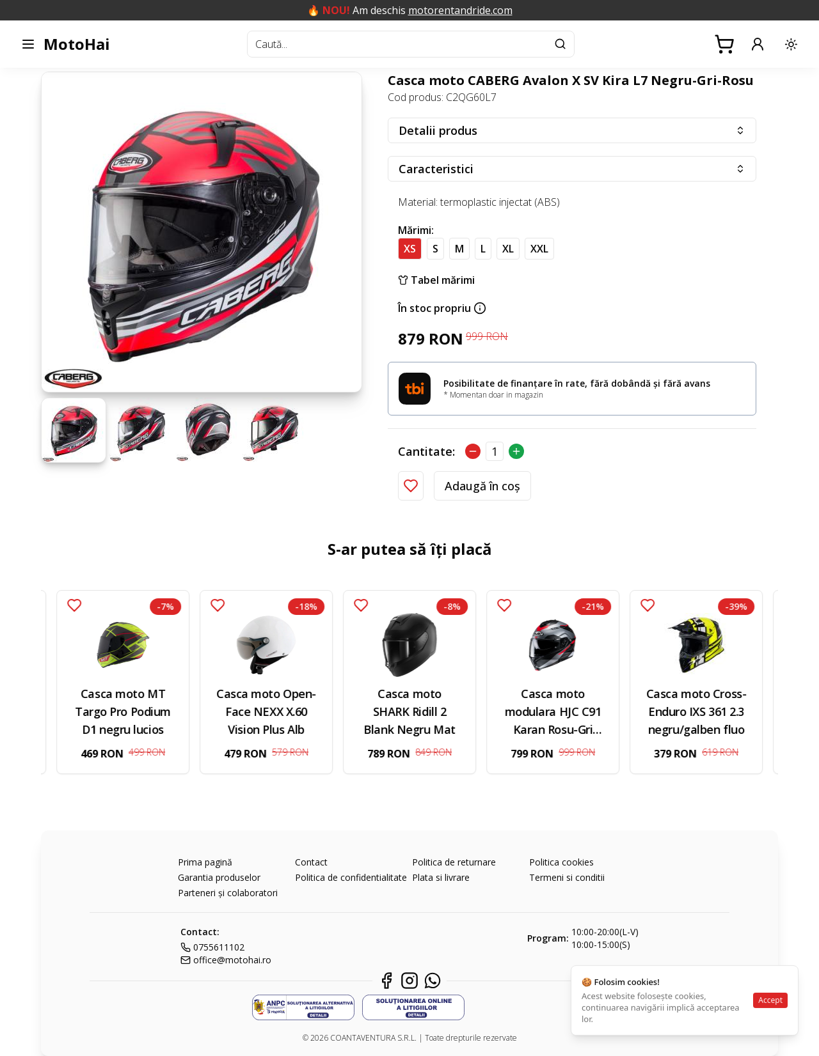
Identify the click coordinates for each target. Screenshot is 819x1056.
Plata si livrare (441, 877)
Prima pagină (205, 862)
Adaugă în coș (482, 485)
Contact (311, 862)
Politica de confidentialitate (351, 877)
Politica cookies (561, 862)
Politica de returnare (454, 862)
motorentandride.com (460, 10)
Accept (770, 1000)
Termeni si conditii (567, 877)
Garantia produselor (219, 877)
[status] (685, 1000)
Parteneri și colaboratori (228, 893)
